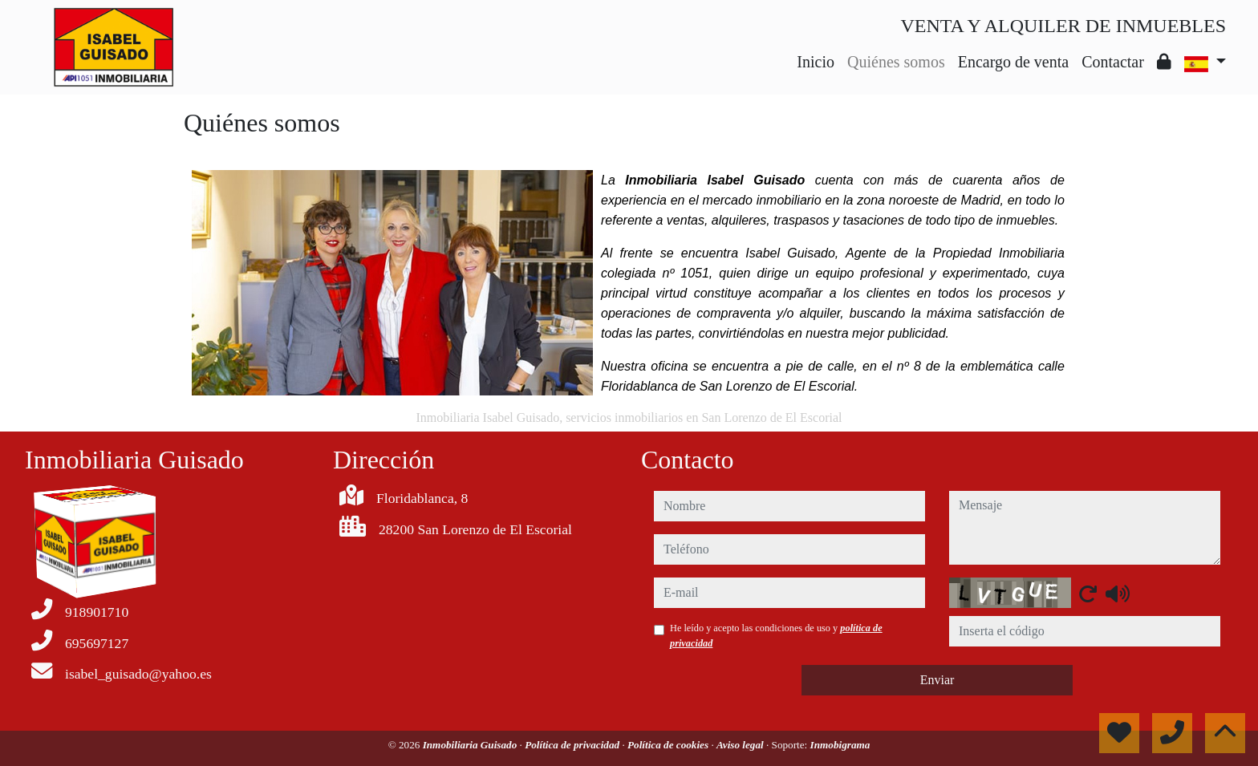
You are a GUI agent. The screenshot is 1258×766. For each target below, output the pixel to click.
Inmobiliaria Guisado (471, 745)
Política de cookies (669, 745)
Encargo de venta (1013, 62)
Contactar (1112, 62)
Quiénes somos (896, 62)
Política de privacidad (573, 745)
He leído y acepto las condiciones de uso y (776, 635)
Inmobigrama (840, 745)
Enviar (937, 680)
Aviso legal (741, 745)
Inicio (815, 62)
